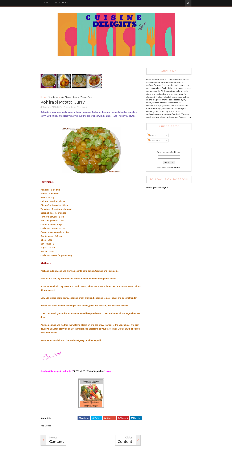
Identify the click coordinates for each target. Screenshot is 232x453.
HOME (46, 2)
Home (43, 97)
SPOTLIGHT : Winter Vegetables (88, 371)
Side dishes (53, 97)
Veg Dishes (66, 97)
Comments (154, 140)
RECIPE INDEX (61, 2)
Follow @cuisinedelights (157, 187)
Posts (152, 135)
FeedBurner (174, 167)
